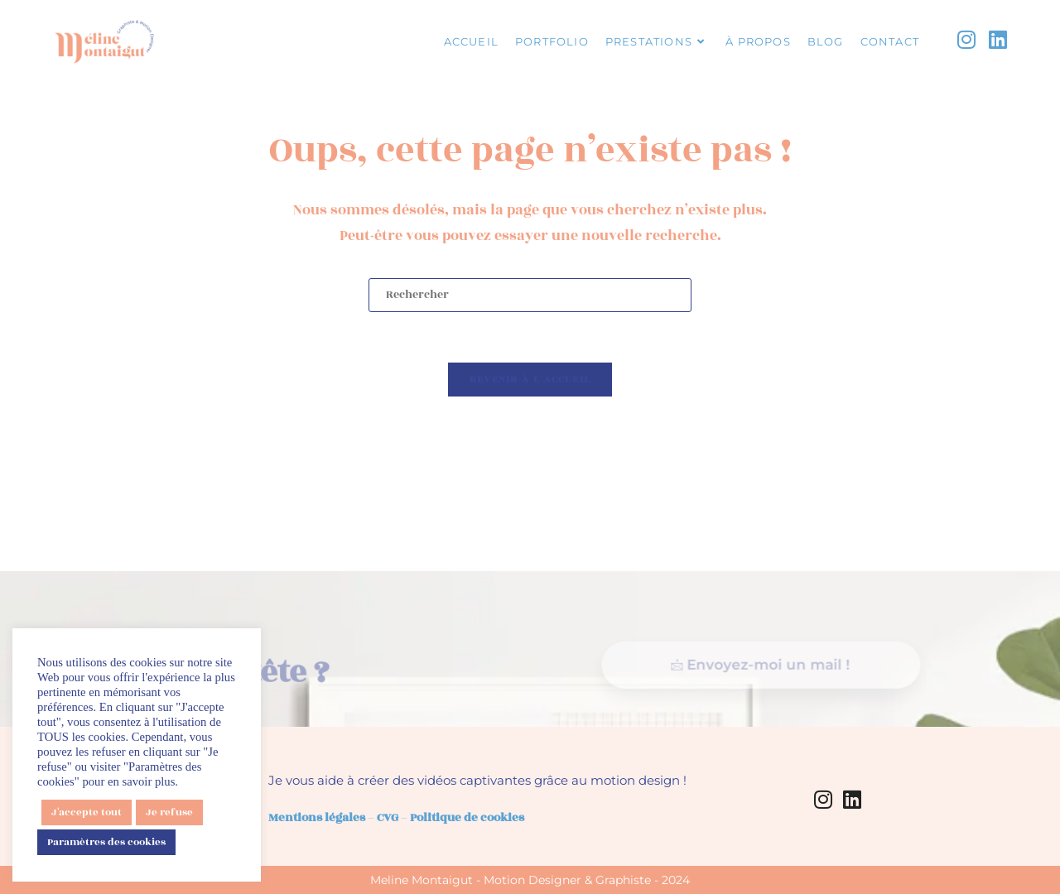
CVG (387, 817)
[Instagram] (823, 799)
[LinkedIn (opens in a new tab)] (998, 40)
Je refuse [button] (169, 812)
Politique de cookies (467, 817)
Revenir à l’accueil (530, 379)
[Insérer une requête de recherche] (530, 295)
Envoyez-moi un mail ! (758, 686)
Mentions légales (316, 817)
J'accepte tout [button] (86, 812)
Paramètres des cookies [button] (106, 841)
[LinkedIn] (852, 799)
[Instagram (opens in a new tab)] (966, 40)
